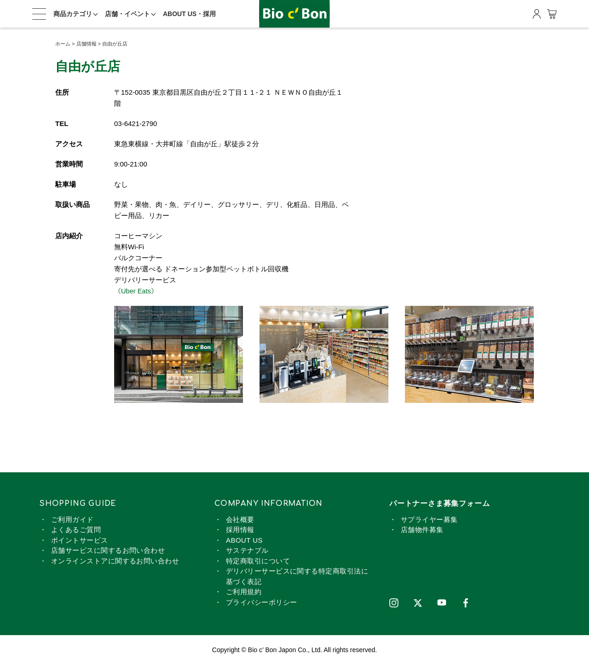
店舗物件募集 (422, 529)
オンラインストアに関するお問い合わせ (115, 561)
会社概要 (240, 519)
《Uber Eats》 (136, 291)
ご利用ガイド (72, 519)
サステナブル (247, 550)
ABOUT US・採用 (189, 13)
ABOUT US (244, 540)
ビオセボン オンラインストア (294, 14)
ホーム (62, 43)
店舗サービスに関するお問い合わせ (108, 550)
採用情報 (240, 529)
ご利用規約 (243, 592)
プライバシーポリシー (261, 602)
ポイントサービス (79, 540)
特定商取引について (258, 561)
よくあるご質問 (76, 529)
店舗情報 (86, 43)
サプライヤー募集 (429, 519)
